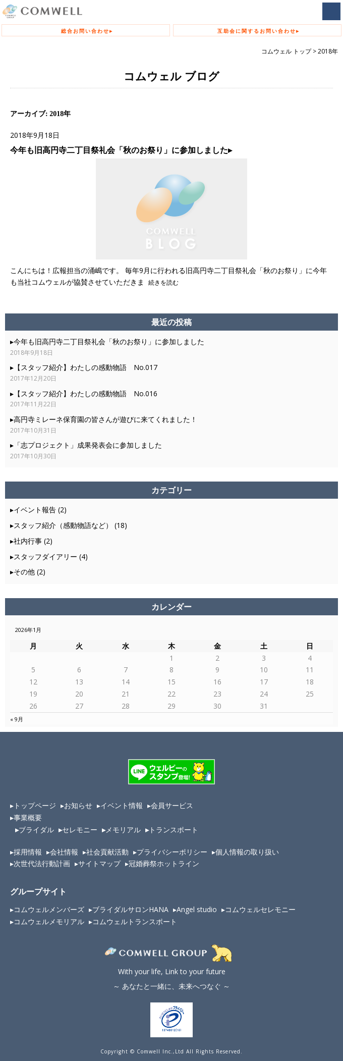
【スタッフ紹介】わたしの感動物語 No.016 (85, 393)
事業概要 (28, 817)
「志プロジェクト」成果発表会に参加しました (88, 445)
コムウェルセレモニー (260, 909)
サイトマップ (99, 863)
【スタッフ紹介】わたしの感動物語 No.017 (85, 367)
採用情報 (28, 852)
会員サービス (172, 805)
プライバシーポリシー (172, 852)
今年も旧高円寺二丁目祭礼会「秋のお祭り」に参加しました (119, 149)
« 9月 (16, 719)
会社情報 (64, 852)
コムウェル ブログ (171, 77)
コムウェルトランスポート (134, 921)
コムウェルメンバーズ (49, 909)
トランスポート (173, 829)
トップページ (35, 805)
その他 (24, 571)
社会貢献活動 (107, 852)
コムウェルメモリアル (49, 921)
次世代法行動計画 (42, 863)
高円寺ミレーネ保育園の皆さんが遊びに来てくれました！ (105, 419)
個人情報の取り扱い (247, 852)
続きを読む (163, 282)
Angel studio (197, 909)
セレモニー (79, 829)
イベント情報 (121, 805)
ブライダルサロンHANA (130, 909)
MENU (331, 11)
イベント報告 (35, 509)
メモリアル (123, 829)
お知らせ (78, 805)
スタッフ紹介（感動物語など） (63, 525)
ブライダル (36, 829)
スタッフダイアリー (45, 556)
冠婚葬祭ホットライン (164, 863)
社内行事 (28, 541)
